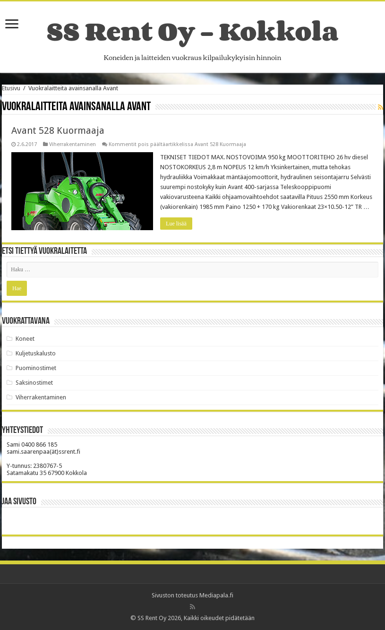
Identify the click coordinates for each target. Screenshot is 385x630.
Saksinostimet (34, 382)
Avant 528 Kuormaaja (57, 130)
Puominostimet (36, 367)
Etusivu (11, 88)
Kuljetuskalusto (36, 353)
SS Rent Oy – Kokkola (192, 31)
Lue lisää (176, 223)
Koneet (25, 338)
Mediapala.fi (216, 595)
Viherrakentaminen (72, 144)
